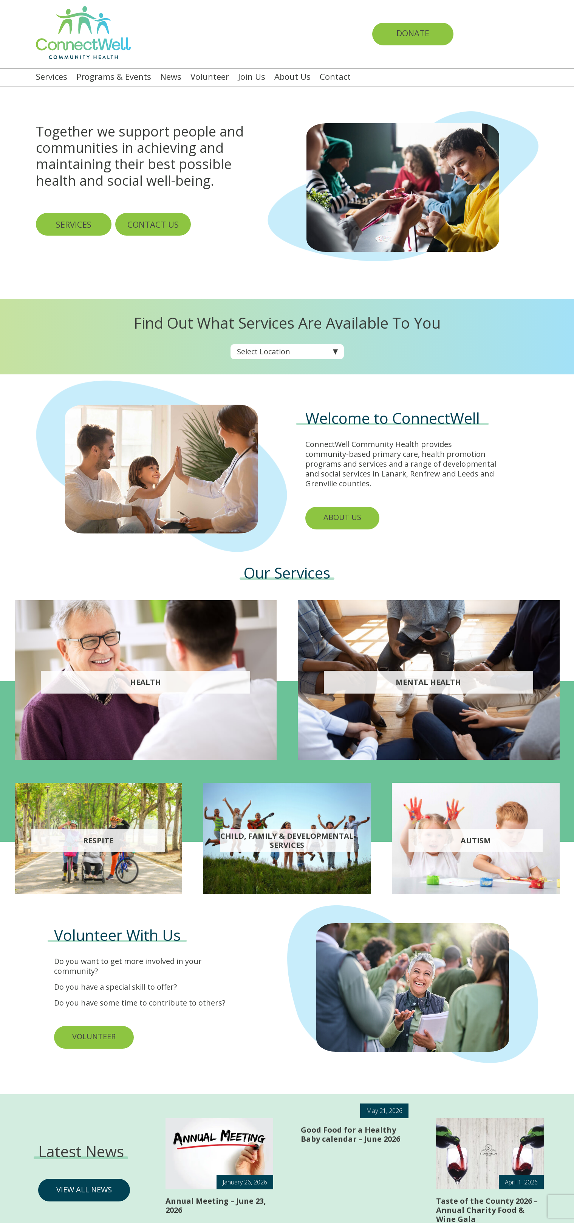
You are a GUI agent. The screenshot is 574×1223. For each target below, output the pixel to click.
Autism (476, 840)
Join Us (251, 76)
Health (145, 682)
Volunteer (209, 76)
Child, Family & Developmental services (287, 841)
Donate (412, 33)
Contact (335, 76)
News (170, 76)
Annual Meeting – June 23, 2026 (216, 1205)
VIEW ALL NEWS (84, 1189)
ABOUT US (342, 517)
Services (51, 76)
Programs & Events (113, 76)
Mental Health (428, 682)
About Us (292, 76)
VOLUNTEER (94, 1036)
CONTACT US (153, 224)
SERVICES (73, 224)
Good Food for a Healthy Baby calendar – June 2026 (350, 1134)
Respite (98, 840)
